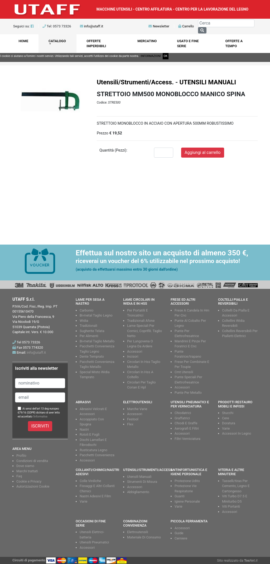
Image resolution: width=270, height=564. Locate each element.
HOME (23, 41)
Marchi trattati (27, 471)
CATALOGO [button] (57, 41)
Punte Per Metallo (188, 393)
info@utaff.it (93, 26)
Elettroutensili (137, 532)
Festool (132, 419)
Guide (179, 533)
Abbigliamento (138, 492)
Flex (130, 424)
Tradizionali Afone (141, 321)
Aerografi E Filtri (187, 428)
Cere (225, 418)
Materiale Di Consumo (144, 537)
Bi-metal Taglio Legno (96, 315)
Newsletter (158, 26)
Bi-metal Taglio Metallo (97, 341)
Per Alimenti (89, 336)
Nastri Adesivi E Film (95, 496)
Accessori (134, 351)
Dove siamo (25, 466)
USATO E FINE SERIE (188, 43)
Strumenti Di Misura (142, 482)
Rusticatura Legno (93, 450)
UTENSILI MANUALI (207, 82)
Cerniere (181, 538)
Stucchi (227, 413)
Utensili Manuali (139, 477)
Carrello (186, 26)
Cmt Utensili (184, 372)
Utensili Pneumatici (94, 542)
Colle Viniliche (90, 481)
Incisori (132, 356)
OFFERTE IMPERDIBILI (96, 43)
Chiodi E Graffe (186, 423)
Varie (226, 428)
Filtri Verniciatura (187, 439)
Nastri (84, 429)
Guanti (180, 496)
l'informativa (40, 416)
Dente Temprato (92, 356)
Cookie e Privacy (28, 481)
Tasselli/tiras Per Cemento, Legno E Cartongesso (236, 486)
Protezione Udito (187, 481)
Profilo (21, 456)
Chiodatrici (183, 413)
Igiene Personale (187, 501)
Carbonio (86, 310)
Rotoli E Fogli (89, 434)
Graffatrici (182, 418)
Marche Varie (137, 409)
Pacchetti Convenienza (97, 455)
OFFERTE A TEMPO (234, 43)
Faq (19, 476)
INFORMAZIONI (151, 56)
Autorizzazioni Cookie (32, 486)
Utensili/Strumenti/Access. (135, 82)
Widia (84, 321)
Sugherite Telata (92, 331)
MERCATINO (147, 41)
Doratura (228, 423)
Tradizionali (88, 326)
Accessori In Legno (236, 433)
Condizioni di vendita (32, 461)
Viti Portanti (231, 506)
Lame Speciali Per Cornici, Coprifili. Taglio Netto (144, 331)
